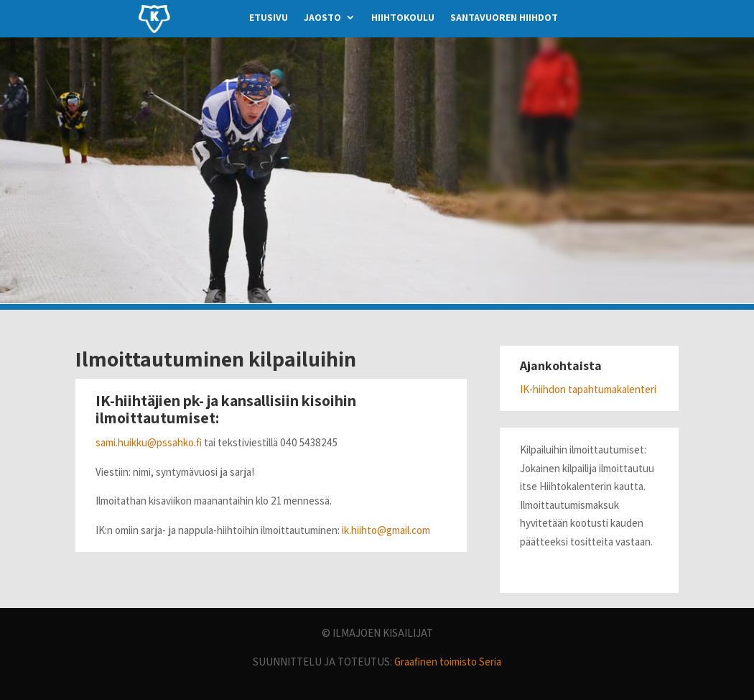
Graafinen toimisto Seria (447, 661)
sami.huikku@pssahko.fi (149, 442)
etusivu (268, 18)
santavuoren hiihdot (504, 18)
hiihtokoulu (402, 18)
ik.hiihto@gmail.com (386, 530)
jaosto (322, 18)
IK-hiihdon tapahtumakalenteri (588, 389)
